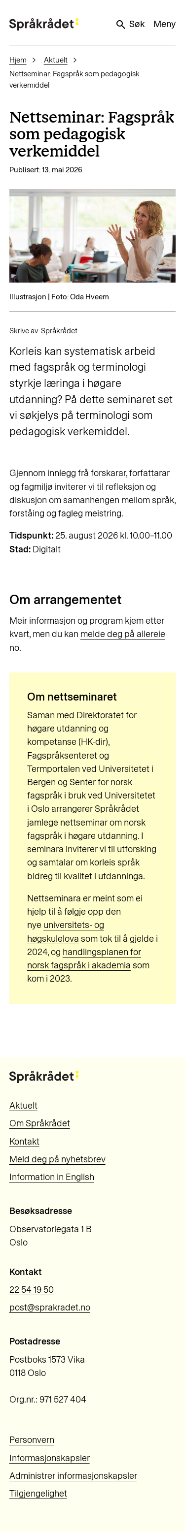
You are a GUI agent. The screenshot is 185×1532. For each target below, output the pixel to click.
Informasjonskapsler (49, 1458)
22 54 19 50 (31, 1289)
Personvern (31, 1440)
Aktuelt (56, 60)
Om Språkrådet (39, 1123)
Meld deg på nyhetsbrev (57, 1159)
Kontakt (24, 1141)
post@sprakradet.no (49, 1307)
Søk (130, 25)
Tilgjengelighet (38, 1493)
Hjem (18, 60)
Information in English (51, 1177)
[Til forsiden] (43, 24)
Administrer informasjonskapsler (73, 1475)
